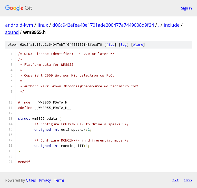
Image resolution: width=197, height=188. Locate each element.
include (172, 25)
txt (175, 180)
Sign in (186, 8)
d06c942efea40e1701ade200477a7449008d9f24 (103, 25)
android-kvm (19, 25)
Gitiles (31, 180)
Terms (59, 180)
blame (138, 44)
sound (12, 32)
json (188, 180)
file (110, 44)
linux (42, 25)
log (124, 44)
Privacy (45, 180)
